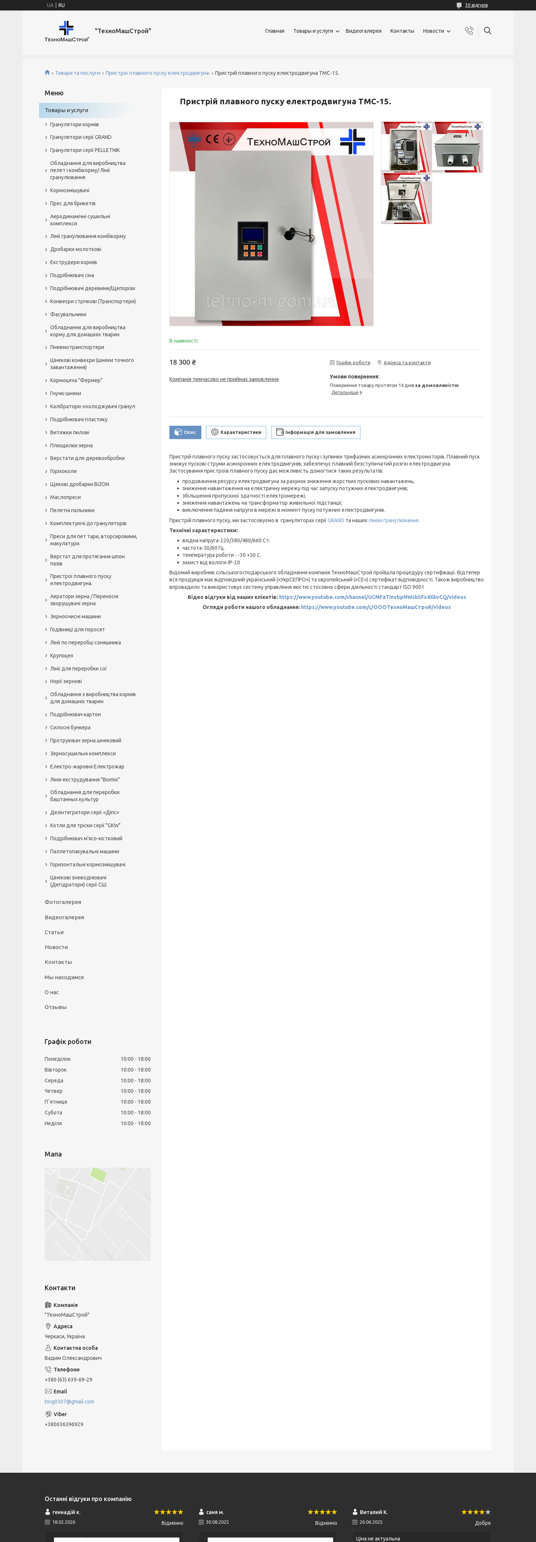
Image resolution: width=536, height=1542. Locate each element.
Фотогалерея (63, 902)
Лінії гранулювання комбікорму (88, 236)
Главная (274, 31)
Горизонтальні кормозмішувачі (87, 864)
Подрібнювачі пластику (79, 419)
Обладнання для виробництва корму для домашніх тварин (87, 330)
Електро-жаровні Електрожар (87, 767)
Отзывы (56, 1007)
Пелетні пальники (72, 510)
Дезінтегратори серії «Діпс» (84, 812)
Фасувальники (68, 314)
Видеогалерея (364, 31)
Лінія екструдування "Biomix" (85, 780)
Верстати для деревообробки (87, 458)
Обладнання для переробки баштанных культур (84, 795)
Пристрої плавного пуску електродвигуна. (158, 73)
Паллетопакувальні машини (84, 851)
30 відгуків (476, 5)
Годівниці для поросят (77, 629)
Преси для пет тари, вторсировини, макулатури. (93, 539)
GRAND (336, 520)
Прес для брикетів (73, 203)
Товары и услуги (313, 31)
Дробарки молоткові (75, 249)
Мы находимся (64, 977)
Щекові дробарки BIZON (79, 484)
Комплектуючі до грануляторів (88, 523)
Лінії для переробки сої (78, 669)
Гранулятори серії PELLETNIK (85, 150)
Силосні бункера (70, 727)
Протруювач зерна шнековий (85, 740)
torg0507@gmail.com (69, 1402)
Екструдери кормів (73, 262)
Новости (433, 31)
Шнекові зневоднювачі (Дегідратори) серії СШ (78, 881)
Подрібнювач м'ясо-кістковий (86, 838)
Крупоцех (61, 656)
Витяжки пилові (69, 432)
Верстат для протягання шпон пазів (87, 560)
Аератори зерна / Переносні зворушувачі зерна (84, 599)
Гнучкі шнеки (65, 393)
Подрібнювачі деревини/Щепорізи (92, 288)
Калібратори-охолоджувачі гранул (92, 406)
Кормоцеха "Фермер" (76, 380)
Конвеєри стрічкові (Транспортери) (93, 301)
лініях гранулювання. (393, 520)
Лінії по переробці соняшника (85, 642)
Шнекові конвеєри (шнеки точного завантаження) (92, 363)
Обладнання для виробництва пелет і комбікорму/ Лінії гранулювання (87, 170)
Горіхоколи (63, 471)
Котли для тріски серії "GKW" (85, 825)
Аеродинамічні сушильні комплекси (80, 219)
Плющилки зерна (71, 445)
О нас (52, 992)
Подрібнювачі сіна (72, 275)
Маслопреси (65, 497)
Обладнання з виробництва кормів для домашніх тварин (93, 697)
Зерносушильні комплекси (83, 753)
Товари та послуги (77, 73)
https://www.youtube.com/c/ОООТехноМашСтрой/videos (376, 607)
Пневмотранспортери (77, 347)
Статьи (54, 932)
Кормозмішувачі (69, 190)
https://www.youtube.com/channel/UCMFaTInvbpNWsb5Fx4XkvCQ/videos (372, 597)
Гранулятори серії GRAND (81, 137)
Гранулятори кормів (74, 124)
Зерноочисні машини (75, 616)
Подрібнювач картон (75, 714)
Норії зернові (66, 681)
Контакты (402, 31)
